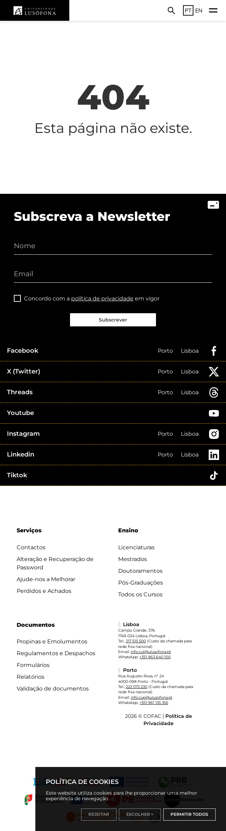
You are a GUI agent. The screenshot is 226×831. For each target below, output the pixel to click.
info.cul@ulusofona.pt (151, 651)
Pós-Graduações (140, 582)
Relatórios (30, 677)
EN (198, 10)
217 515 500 (136, 641)
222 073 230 (136, 686)
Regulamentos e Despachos (56, 653)
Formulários (33, 665)
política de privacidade (102, 298)
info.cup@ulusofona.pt (151, 697)
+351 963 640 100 (155, 656)
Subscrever (113, 320)
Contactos (31, 547)
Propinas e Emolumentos (52, 641)
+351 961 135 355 (153, 702)
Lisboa (190, 350)
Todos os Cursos (140, 594)
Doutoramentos (140, 571)
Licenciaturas (136, 547)
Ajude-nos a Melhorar (46, 579)
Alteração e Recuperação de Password (55, 563)
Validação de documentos (53, 688)
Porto (165, 350)
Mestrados (132, 559)
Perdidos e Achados (44, 591)
